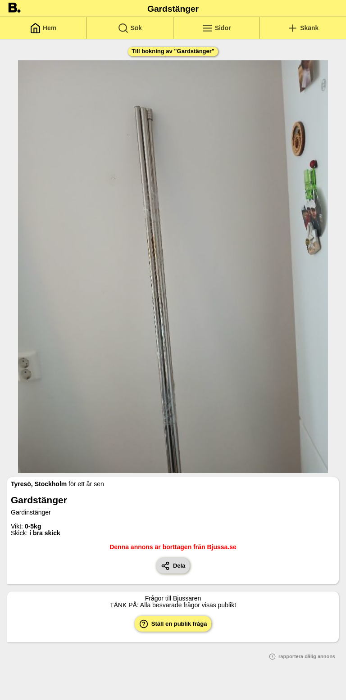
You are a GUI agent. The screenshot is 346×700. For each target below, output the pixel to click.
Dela (173, 565)
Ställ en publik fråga (173, 623)
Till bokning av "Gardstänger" (173, 51)
